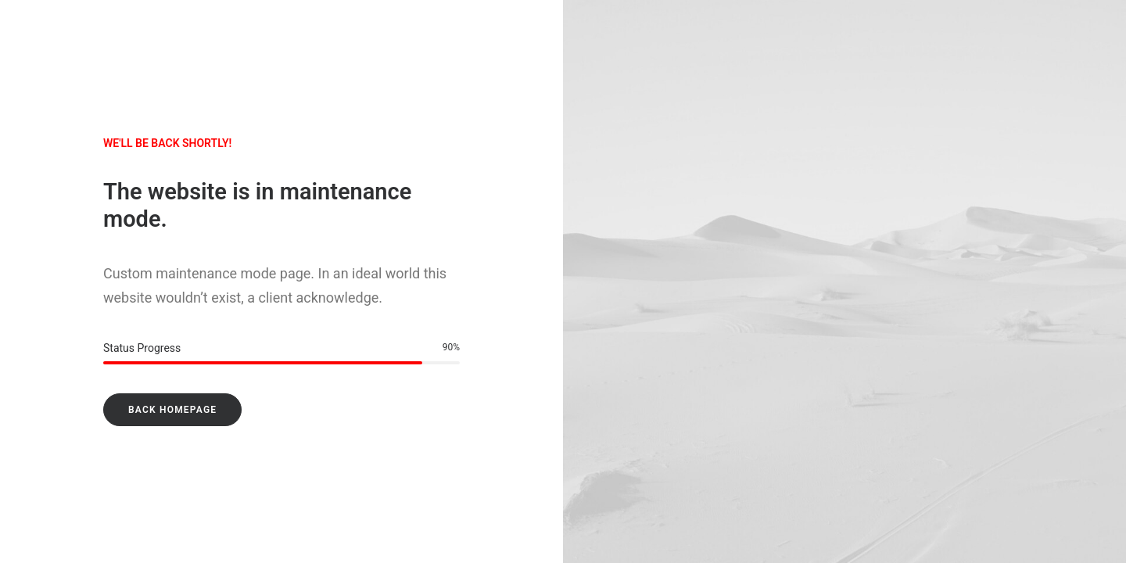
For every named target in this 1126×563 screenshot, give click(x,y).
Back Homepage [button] (172, 409)
